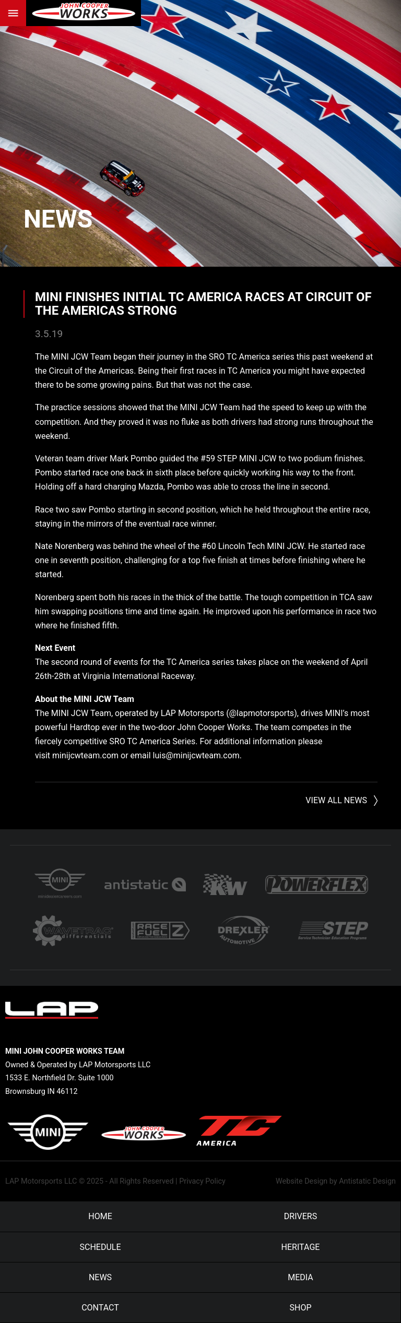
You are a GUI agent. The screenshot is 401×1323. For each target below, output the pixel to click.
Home (100, 1216)
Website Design (301, 1181)
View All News (336, 800)
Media (300, 1277)
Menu (13, 13)
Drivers (300, 1216)
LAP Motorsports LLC (41, 1181)
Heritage (300, 1247)
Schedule (100, 1247)
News (57, 219)
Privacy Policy (202, 1181)
